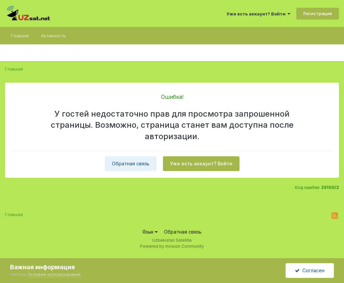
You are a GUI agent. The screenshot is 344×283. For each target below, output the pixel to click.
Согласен (310, 270)
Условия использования (54, 274)
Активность (53, 35)
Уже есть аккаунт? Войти (258, 13)
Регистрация (317, 13)
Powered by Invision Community (172, 246)
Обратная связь (130, 163)
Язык (150, 232)
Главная (20, 35)
